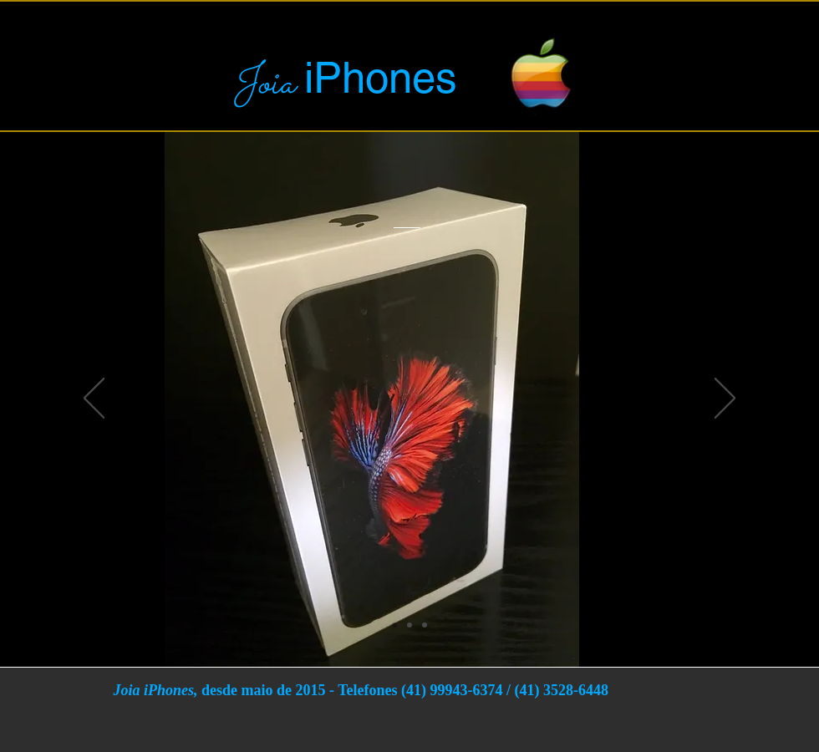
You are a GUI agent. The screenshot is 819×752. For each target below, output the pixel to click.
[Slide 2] (424, 625)
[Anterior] (94, 399)
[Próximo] (725, 399)
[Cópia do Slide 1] (409, 625)
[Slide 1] (394, 625)
